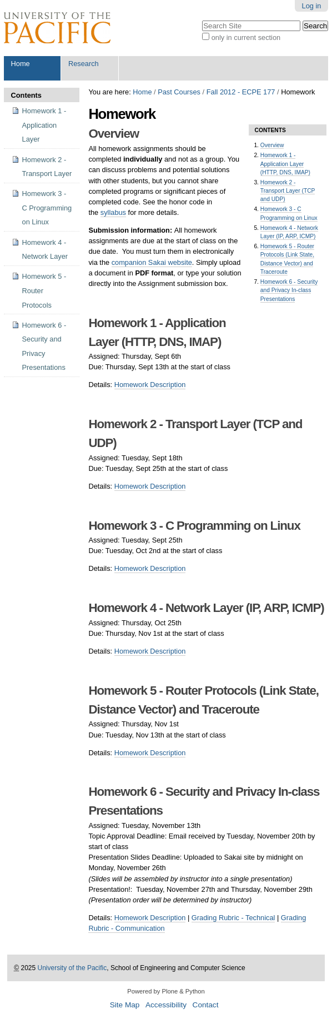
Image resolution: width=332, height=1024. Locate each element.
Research (83, 63)
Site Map (125, 1005)
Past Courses (179, 92)
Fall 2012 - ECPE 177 (241, 92)
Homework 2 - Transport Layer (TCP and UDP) (287, 191)
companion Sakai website (152, 262)
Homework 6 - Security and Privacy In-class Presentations (289, 290)
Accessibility (166, 1005)
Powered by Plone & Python (165, 991)
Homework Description (150, 384)
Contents (26, 95)
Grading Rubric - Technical (233, 917)
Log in (311, 6)
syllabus (113, 212)
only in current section (246, 37)
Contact (206, 1005)
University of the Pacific (72, 968)
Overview (272, 145)
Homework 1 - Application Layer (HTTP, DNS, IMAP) (285, 163)
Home (20, 63)
